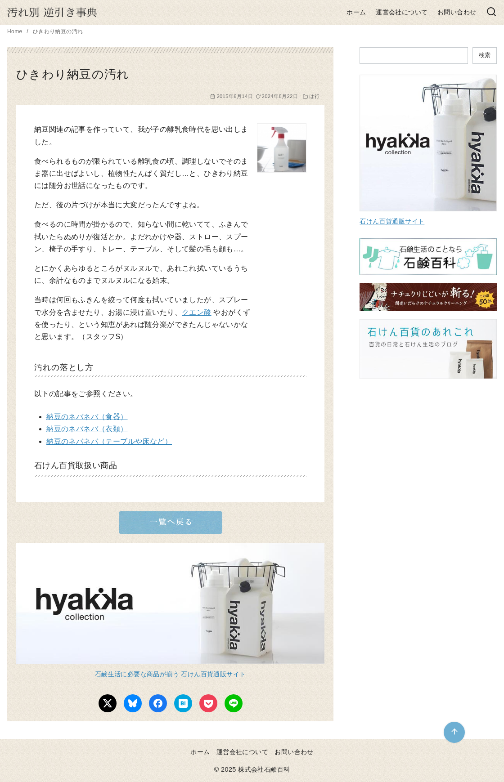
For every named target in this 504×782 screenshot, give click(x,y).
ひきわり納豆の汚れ (58, 31)
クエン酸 (197, 312)
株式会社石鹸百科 (264, 769)
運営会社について (402, 12)
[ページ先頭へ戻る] (454, 732)
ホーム (356, 12)
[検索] (491, 12)
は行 (314, 96)
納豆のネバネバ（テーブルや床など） (109, 441)
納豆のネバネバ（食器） (86, 416)
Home (15, 31)
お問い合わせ (456, 12)
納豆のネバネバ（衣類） (86, 429)
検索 (484, 55)
